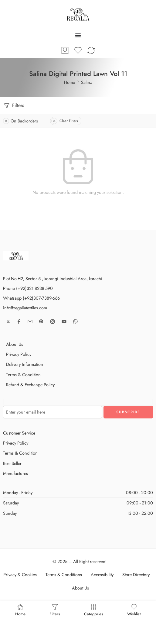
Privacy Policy (18, 354)
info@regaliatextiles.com (25, 307)
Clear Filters (64, 121)
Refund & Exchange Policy (30, 384)
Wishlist (134, 610)
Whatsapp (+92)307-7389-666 (31, 298)
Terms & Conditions (64, 574)
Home (69, 82)
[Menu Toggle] (78, 35)
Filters (13, 105)
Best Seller (12, 463)
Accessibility (102, 574)
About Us (14, 344)
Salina (86, 82)
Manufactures (15, 473)
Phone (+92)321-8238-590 (28, 288)
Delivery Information (24, 364)
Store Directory (136, 574)
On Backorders (20, 121)
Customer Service (19, 433)
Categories (93, 610)
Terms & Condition (23, 374)
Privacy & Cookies (20, 574)
